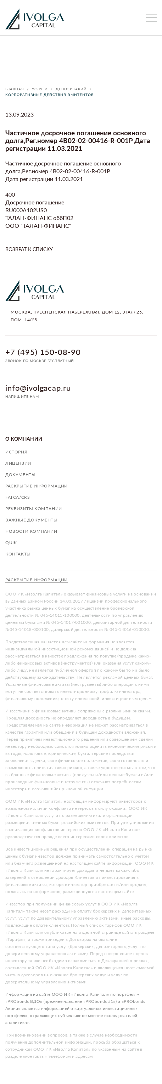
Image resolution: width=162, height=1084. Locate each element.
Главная (14, 89)
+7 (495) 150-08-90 (43, 352)
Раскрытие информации (36, 486)
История (16, 452)
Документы (20, 474)
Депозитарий (71, 89)
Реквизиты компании (33, 508)
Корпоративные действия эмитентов (49, 94)
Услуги (40, 89)
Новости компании (31, 531)
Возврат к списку (29, 249)
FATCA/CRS (17, 497)
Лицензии (18, 463)
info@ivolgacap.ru (38, 388)
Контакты (18, 554)
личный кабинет (135, 17)
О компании (24, 439)
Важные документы (31, 520)
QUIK (11, 542)
